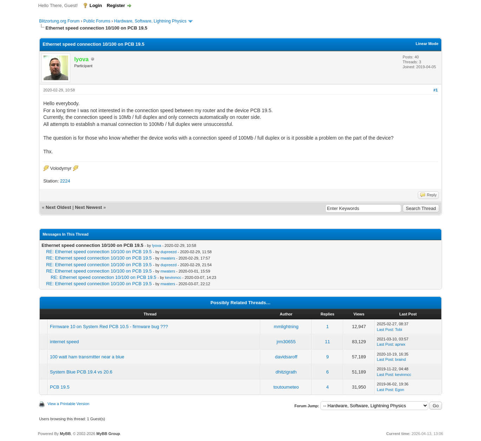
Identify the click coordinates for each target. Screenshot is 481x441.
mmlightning (286, 326)
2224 (65, 181)
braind (400, 359)
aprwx (400, 344)
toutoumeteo (286, 387)
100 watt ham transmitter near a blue (87, 356)
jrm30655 (286, 341)
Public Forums (96, 21)
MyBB (65, 434)
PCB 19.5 (60, 387)
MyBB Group (108, 434)
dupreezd (169, 252)
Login (96, 5)
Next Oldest (58, 207)
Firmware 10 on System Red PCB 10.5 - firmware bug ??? (109, 326)
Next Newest (88, 207)
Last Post (385, 329)
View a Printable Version (68, 404)
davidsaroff (286, 356)
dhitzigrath (286, 372)
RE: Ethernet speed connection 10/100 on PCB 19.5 (99, 251)
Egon (399, 390)
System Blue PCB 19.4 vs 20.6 (81, 372)
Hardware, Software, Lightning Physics (150, 21)
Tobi (398, 329)
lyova (156, 245)
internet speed (64, 341)
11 (327, 341)
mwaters (168, 258)
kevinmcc (173, 277)
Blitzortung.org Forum (59, 21)
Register (116, 5)
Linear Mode (427, 43)
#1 (436, 90)
